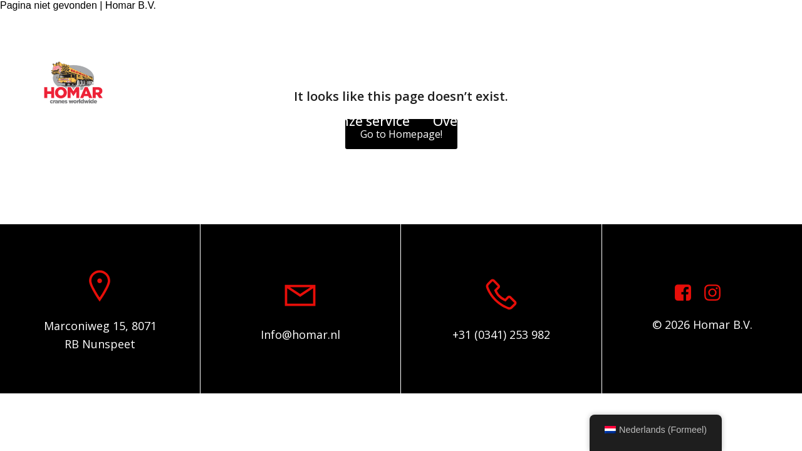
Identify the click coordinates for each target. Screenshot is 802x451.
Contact (536, 121)
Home (85, 121)
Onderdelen (269, 121)
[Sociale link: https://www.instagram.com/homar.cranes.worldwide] (717, 293)
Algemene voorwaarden (660, 121)
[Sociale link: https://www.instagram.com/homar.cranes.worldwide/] (764, 27)
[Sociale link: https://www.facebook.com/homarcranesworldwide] (745, 27)
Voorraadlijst (167, 121)
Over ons (461, 121)
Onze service (370, 121)
